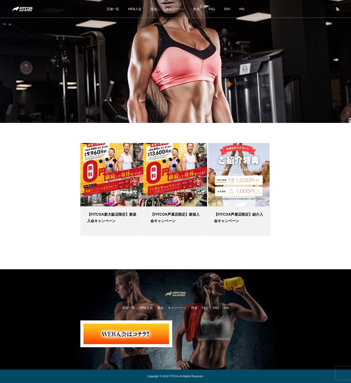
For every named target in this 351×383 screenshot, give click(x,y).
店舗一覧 (113, 9)
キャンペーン (175, 9)
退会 (153, 9)
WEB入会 (134, 9)
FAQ (212, 9)
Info (241, 9)
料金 (196, 9)
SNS (227, 9)
